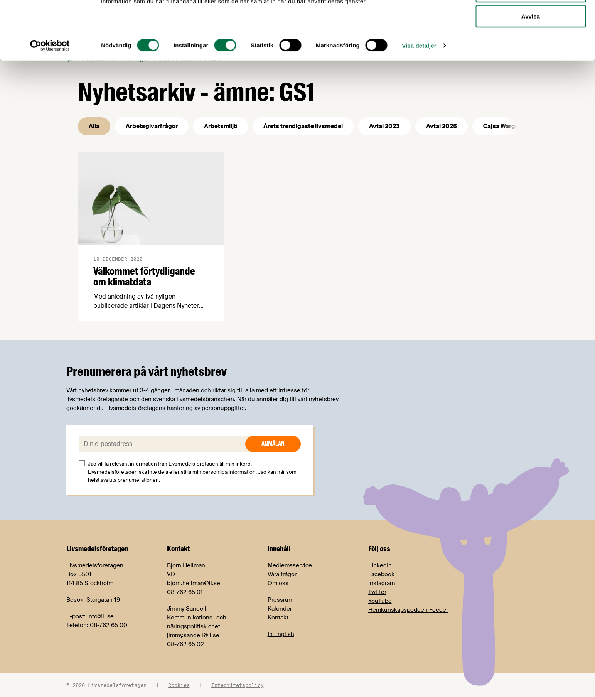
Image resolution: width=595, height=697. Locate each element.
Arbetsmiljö (220, 126)
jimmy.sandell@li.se (193, 635)
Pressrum (280, 600)
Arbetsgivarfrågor (152, 126)
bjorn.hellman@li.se (193, 583)
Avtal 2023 (384, 126)
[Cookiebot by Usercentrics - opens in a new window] (50, 100)
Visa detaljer (419, 100)
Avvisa (530, 71)
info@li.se (100, 616)
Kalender (280, 609)
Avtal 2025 (441, 126)
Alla (94, 126)
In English (281, 634)
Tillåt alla (530, 20)
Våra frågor (282, 574)
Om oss (278, 583)
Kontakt (278, 617)
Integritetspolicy (237, 685)
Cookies (179, 685)
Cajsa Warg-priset (509, 126)
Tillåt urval (530, 45)
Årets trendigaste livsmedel (303, 126)
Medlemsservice (290, 565)
